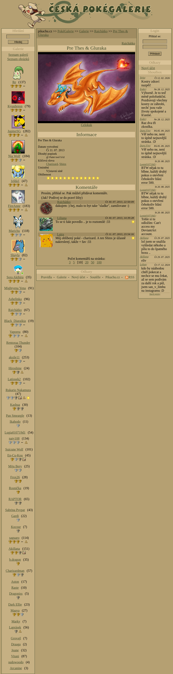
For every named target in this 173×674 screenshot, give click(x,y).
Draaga (16, 644)
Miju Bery (15, 466)
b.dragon (15, 559)
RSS (131, 277)
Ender (143, 89)
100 (99, 262)
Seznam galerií (18, 54)
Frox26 (15, 477)
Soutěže (95, 277)
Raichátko (101, 31)
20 (86, 262)
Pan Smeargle (15, 415)
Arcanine (16, 668)
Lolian (143, 264)
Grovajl (16, 638)
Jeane (15, 650)
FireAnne (14, 206)
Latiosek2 (14, 379)
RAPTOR (15, 499)
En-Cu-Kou (15, 455)
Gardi (15, 516)
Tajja (142, 77)
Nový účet (148, 68)
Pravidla (46, 277)
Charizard (52, 164)
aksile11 (14, 357)
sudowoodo (15, 662)
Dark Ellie (15, 604)
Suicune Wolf (14, 449)
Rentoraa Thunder (18, 342)
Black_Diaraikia (15, 321)
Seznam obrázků (18, 59)
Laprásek (15, 627)
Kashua (15, 404)
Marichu (14, 231)
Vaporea (15, 331)
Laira (60, 234)
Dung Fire (145, 130)
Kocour (16, 527)
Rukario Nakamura (18, 390)
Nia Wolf (14, 156)
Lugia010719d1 (147, 164)
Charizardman (15, 570)
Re (14, 82)
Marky (16, 621)
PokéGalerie (65, 31)
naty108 (14, 438)
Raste (15, 587)
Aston (15, 581)
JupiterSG (14, 131)
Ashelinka (15, 299)
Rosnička (15, 488)
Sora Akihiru (15, 277)
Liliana (62, 218)
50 (92, 262)
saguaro (14, 537)
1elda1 (15, 181)
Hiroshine (14, 368)
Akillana (144, 237)
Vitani (15, 656)
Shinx (62, 164)
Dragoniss (16, 593)
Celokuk (86, 125)
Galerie (84, 31)
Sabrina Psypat (15, 510)
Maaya (15, 610)
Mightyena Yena (15, 288)
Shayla (15, 255)
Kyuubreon (15, 106)
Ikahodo (15, 421)
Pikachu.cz (112, 277)
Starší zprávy (154, 294)
